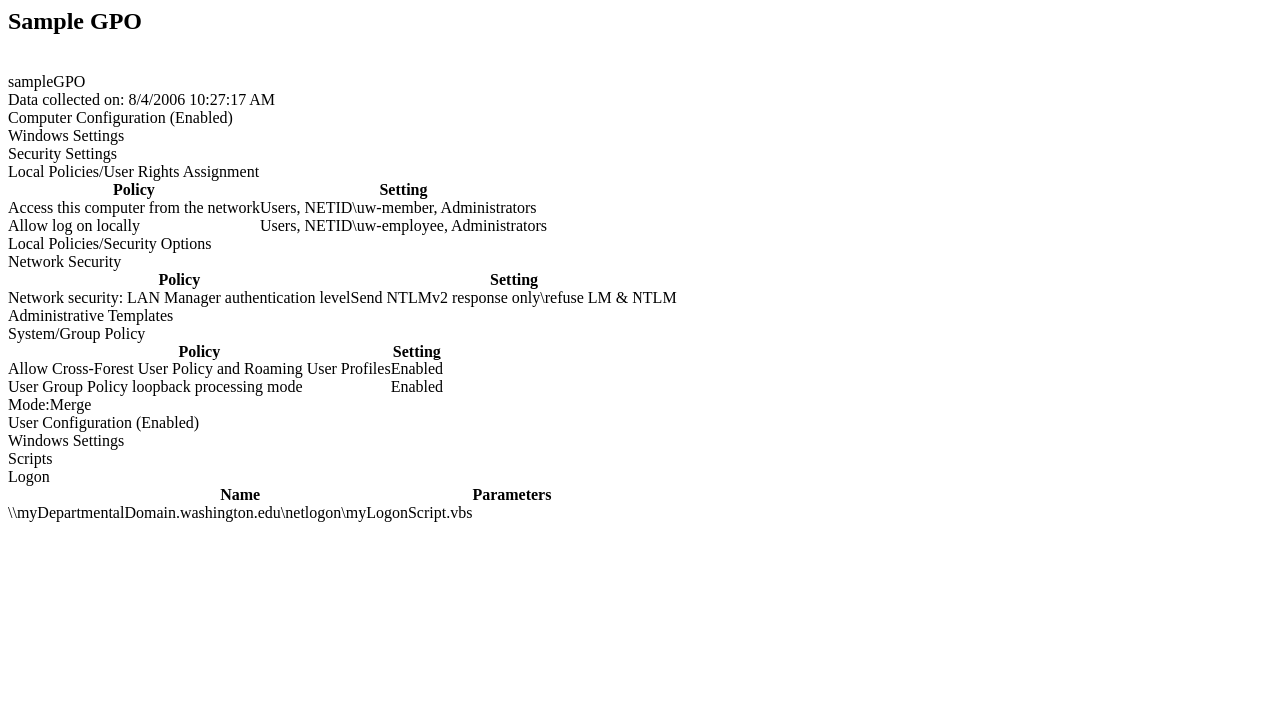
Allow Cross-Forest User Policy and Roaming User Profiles (199, 368)
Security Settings (62, 153)
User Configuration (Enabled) (103, 422)
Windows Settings (66, 135)
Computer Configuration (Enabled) (120, 117)
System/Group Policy (76, 333)
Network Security (64, 261)
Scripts (30, 458)
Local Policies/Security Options (110, 243)
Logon (29, 476)
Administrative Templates (90, 315)
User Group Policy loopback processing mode (155, 386)
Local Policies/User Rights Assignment (133, 171)
